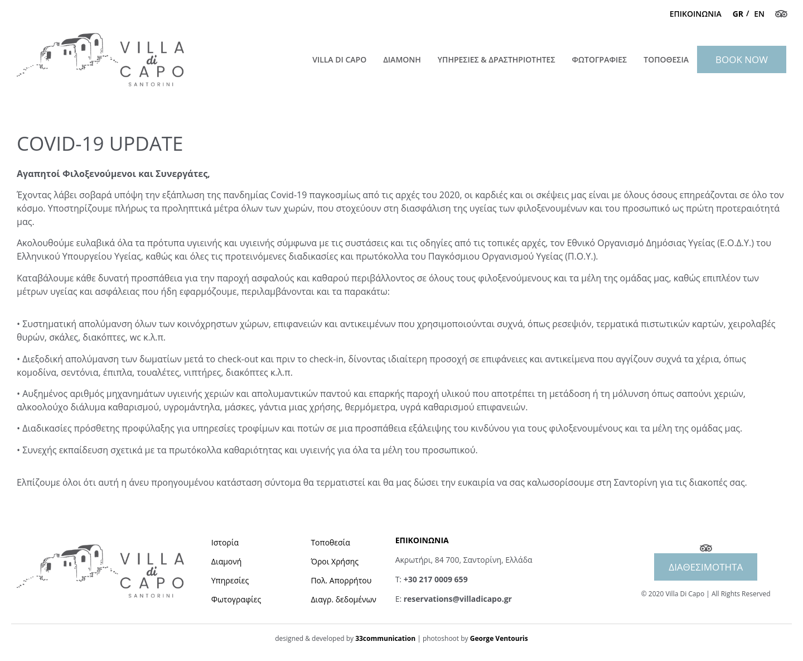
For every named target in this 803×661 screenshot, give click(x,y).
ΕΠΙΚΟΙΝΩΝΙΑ (696, 13)
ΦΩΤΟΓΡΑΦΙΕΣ (599, 59)
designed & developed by (315, 638)
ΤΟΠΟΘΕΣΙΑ (666, 59)
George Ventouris (499, 638)
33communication (385, 638)
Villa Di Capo (339, 59)
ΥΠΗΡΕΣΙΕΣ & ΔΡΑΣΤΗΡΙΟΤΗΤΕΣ (496, 59)
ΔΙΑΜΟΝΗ (402, 59)
